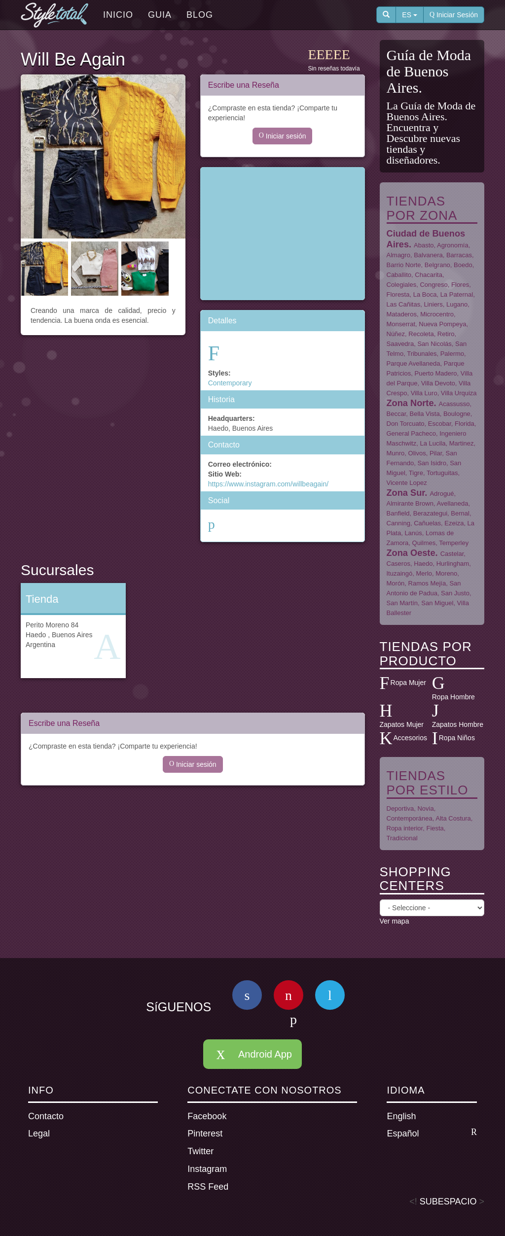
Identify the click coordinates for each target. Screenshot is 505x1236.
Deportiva (400, 808)
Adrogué (442, 493)
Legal (39, 1133)
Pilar (436, 453)
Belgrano (437, 265)
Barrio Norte (404, 265)
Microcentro (437, 314)
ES (409, 15)
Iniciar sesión (282, 136)
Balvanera (428, 255)
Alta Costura (453, 818)
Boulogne (456, 413)
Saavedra (400, 343)
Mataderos (402, 314)
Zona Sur (406, 493)
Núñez (396, 334)
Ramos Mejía (427, 583)
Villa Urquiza (459, 393)
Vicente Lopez (407, 482)
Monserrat (401, 324)
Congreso (433, 284)
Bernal (460, 513)
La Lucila (432, 443)
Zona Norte (410, 403)
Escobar (439, 423)
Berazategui (430, 513)
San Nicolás (434, 343)
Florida (464, 423)
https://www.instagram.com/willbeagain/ (268, 484)
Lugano (457, 304)
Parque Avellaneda (413, 363)
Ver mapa (394, 921)
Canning (398, 523)
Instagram (207, 1169)
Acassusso (454, 404)
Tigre (416, 473)
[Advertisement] (283, 233)
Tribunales (421, 353)
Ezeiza (454, 523)
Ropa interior (405, 828)
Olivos (417, 453)
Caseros (398, 563)
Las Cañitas (404, 304)
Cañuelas (427, 523)
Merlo (424, 573)
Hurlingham (452, 563)
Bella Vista (424, 413)
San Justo (455, 593)
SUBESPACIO (448, 1201)
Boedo (463, 265)
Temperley (454, 543)
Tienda (42, 599)
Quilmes (424, 543)
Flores (460, 284)
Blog (199, 15)
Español (432, 1133)
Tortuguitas (442, 473)
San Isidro (431, 463)
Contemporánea (410, 818)
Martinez (461, 443)
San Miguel (437, 603)
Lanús (413, 533)
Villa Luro (424, 393)
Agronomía (453, 245)
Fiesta (434, 828)
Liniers (433, 304)
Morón (396, 583)
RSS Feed (207, 1187)
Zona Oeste (411, 553)
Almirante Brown (410, 503)
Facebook (206, 1116)
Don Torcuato (406, 423)
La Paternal (456, 294)
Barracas (459, 255)
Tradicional (402, 838)
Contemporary (230, 383)
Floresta (398, 294)
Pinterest (204, 1133)
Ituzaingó (400, 573)
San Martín (402, 603)
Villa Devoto (438, 383)
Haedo (423, 563)
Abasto (423, 245)
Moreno (446, 573)
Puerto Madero (436, 373)
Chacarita (428, 274)
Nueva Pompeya (442, 324)
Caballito (399, 274)
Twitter (200, 1151)
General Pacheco (411, 433)
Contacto (46, 1116)
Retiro (446, 334)
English (401, 1116)
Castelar (452, 553)
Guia (160, 15)
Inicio (118, 15)
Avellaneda (452, 503)
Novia (425, 808)
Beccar (396, 413)
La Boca (425, 294)
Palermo (452, 353)
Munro (396, 453)
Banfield (398, 513)
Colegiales (402, 284)
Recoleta (420, 334)
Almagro (398, 255)
